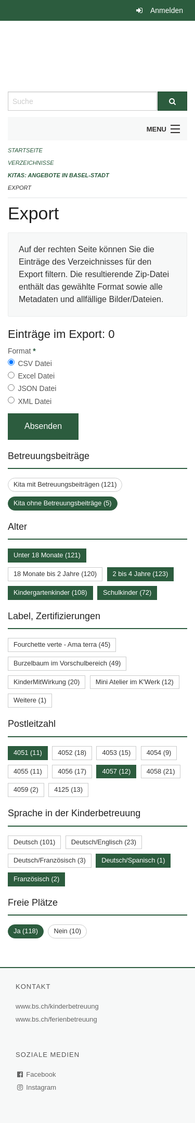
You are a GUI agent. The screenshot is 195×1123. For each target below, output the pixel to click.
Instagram (37, 1087)
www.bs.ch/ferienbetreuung (58, 1019)
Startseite (25, 150)
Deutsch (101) (34, 842)
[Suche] (173, 101)
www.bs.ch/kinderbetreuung (58, 1006)
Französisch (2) (36, 879)
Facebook (37, 1074)
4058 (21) (161, 771)
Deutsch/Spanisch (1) (133, 860)
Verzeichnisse (31, 163)
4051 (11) (28, 752)
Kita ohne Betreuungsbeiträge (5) (63, 503)
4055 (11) (28, 771)
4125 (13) (68, 789)
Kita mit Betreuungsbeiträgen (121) (65, 484)
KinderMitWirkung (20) (47, 682)
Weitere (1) (30, 700)
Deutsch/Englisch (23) (103, 842)
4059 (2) (26, 789)
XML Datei (34, 401)
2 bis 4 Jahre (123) (140, 574)
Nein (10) (67, 931)
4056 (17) (72, 771)
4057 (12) (116, 771)
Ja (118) (26, 931)
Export (19, 188)
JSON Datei (37, 388)
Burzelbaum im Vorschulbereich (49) (67, 663)
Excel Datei (36, 376)
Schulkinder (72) (127, 592)
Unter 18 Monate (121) (47, 555)
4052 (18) (72, 752)
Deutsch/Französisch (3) (50, 860)
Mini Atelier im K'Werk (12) (135, 682)
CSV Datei (34, 363)
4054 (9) (159, 752)
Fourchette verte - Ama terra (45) (62, 644)
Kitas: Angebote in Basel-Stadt (58, 175)
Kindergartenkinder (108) (50, 592)
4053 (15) (116, 752)
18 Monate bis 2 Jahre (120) (55, 574)
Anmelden (166, 10)
